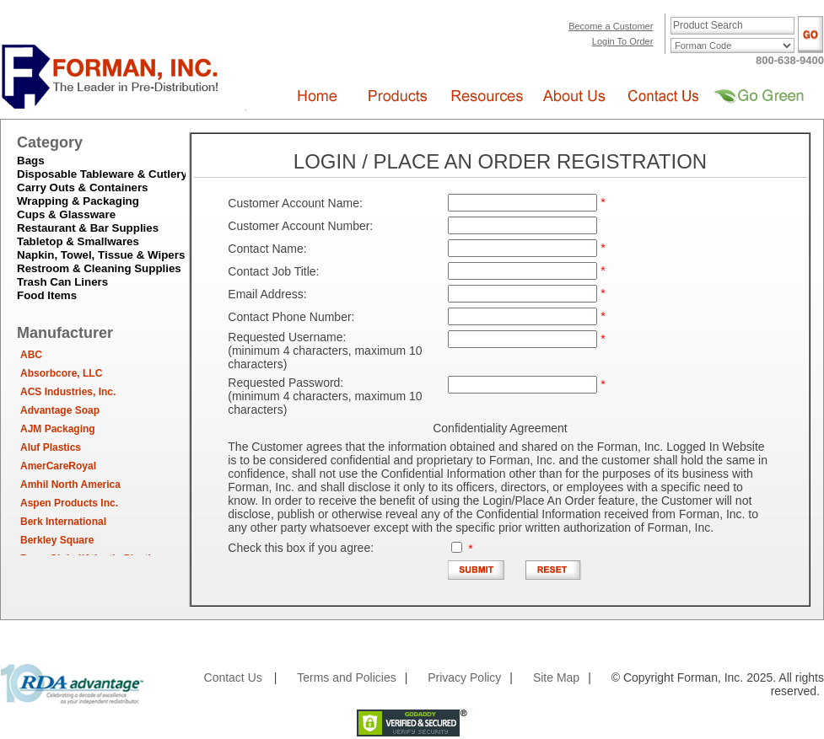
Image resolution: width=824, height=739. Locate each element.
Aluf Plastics (50, 447)
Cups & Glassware (66, 214)
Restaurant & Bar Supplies (88, 228)
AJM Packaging (57, 429)
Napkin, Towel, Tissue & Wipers (101, 255)
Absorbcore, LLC (61, 373)
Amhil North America (70, 484)
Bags (31, 160)
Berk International (63, 521)
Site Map (556, 677)
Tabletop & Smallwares (78, 241)
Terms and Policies (346, 677)
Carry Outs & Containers (82, 187)
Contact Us (233, 677)
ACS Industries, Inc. (68, 392)
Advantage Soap (60, 410)
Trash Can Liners (62, 282)
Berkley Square (57, 540)
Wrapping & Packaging (78, 201)
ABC (31, 355)
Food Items (47, 295)
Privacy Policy (464, 677)
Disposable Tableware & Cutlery (102, 174)
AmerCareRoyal (58, 466)
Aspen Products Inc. (69, 503)
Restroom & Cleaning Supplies (99, 268)
